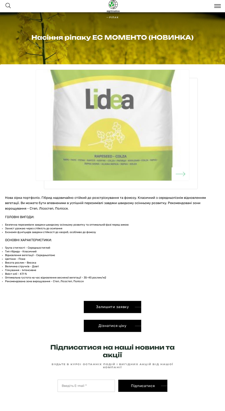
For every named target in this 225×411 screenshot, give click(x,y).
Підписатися (143, 386)
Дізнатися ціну (112, 325)
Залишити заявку (112, 307)
